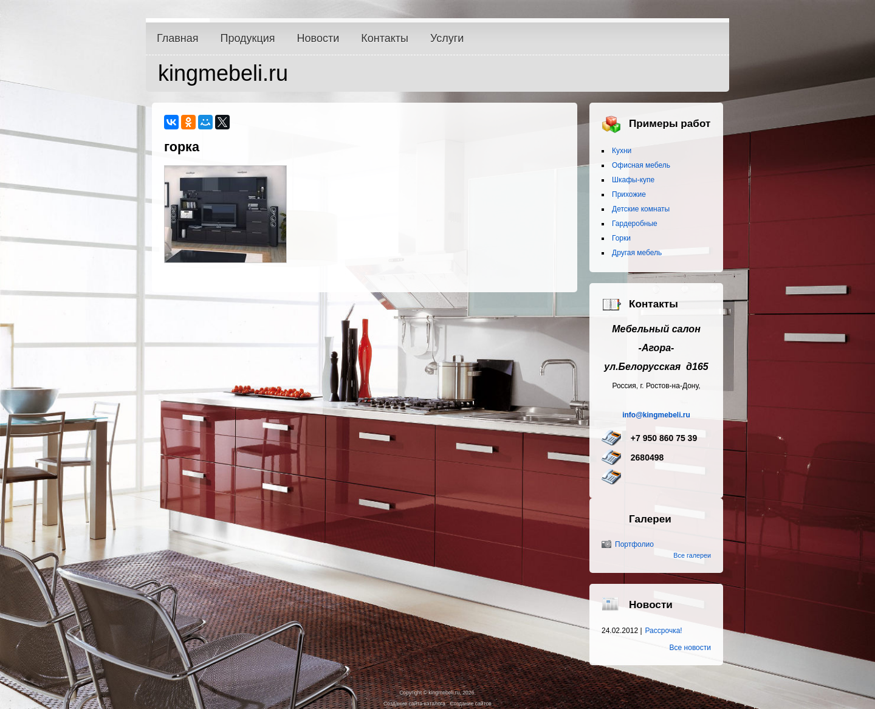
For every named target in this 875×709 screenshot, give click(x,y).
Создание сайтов (470, 703)
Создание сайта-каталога (414, 703)
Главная (178, 38)
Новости (318, 38)
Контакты (384, 38)
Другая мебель (637, 252)
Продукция (248, 38)
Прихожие (629, 194)
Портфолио (634, 544)
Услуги (447, 38)
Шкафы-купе (633, 180)
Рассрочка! (663, 630)
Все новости (690, 647)
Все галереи (692, 555)
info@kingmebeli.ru (656, 415)
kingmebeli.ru (223, 73)
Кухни (621, 150)
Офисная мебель (641, 165)
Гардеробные (634, 223)
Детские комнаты (641, 209)
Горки (621, 238)
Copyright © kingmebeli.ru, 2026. (437, 693)
